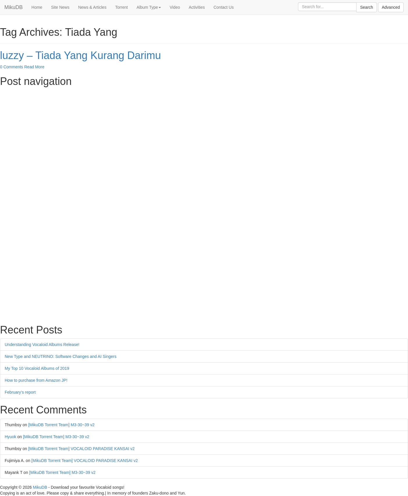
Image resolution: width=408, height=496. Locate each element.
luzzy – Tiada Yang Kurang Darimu (80, 55)
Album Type (148, 7)
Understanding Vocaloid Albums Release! (42, 344)
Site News (60, 7)
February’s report (20, 392)
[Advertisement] (174, 131)
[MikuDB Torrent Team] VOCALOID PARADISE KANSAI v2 (81, 448)
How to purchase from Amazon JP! (36, 380)
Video (175, 7)
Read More (34, 67)
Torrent (121, 7)
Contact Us (224, 7)
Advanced (391, 7)
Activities (197, 7)
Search (366, 7)
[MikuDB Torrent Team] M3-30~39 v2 (61, 424)
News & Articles (92, 7)
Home (36, 7)
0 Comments (11, 67)
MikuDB (13, 7)
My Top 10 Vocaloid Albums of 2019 (37, 368)
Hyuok (10, 436)
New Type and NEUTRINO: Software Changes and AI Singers (60, 356)
